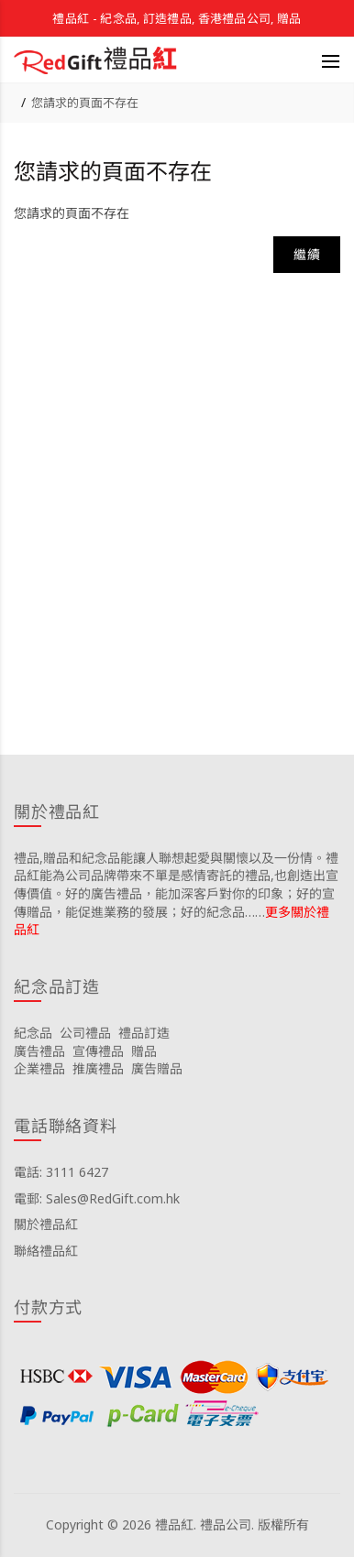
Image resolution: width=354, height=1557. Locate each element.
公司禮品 (85, 1032)
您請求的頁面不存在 (84, 102)
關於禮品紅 (46, 1224)
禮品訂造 (144, 1032)
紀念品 (33, 1032)
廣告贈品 (157, 1068)
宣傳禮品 (98, 1051)
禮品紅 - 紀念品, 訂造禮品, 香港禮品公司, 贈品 (176, 18)
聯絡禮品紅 (46, 1250)
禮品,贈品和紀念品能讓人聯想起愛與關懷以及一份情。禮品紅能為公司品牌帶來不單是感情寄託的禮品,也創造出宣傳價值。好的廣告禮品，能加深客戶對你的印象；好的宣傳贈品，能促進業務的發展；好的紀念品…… (176, 884)
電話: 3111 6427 (61, 1172)
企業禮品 (39, 1068)
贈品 (144, 1051)
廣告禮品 (39, 1051)
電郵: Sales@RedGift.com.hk (97, 1198)
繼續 (306, 254)
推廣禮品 (98, 1068)
